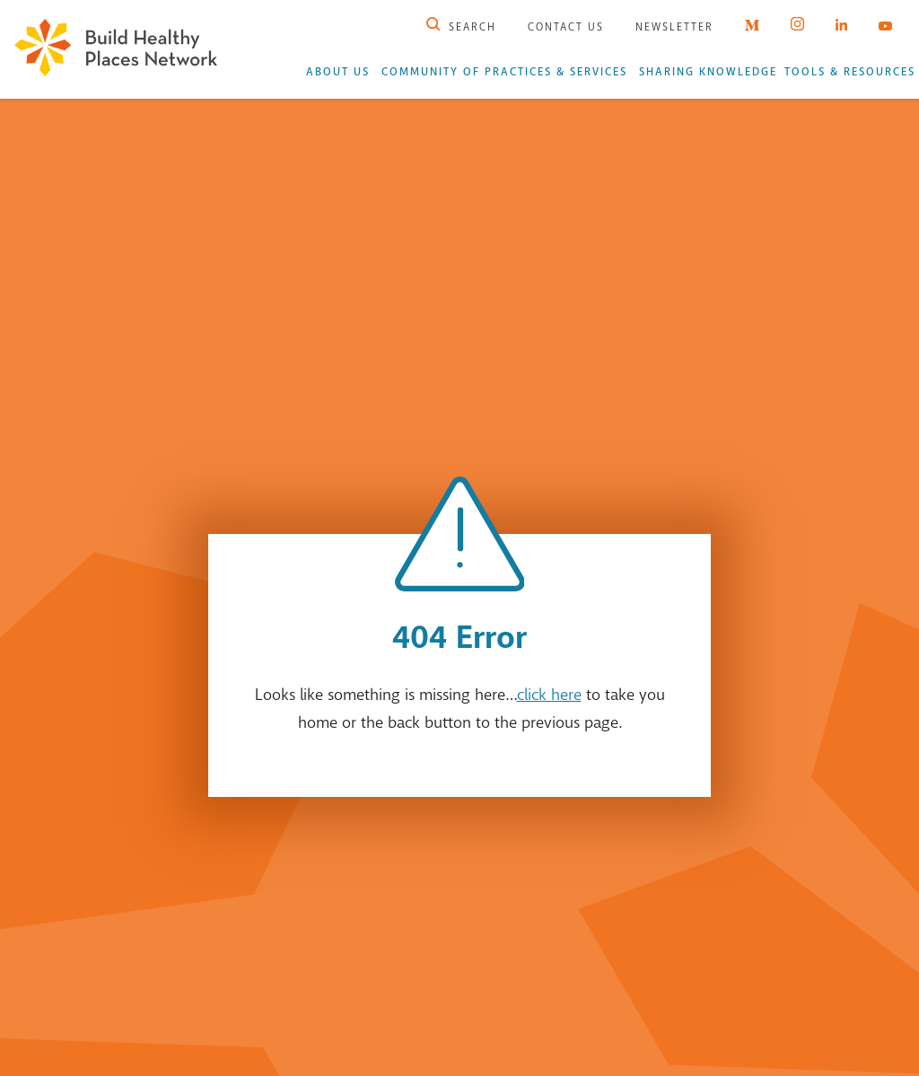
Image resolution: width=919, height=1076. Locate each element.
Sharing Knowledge (708, 72)
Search (461, 27)
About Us (338, 72)
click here (549, 694)
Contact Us (566, 27)
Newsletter (674, 27)
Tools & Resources (849, 72)
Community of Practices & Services (504, 72)
